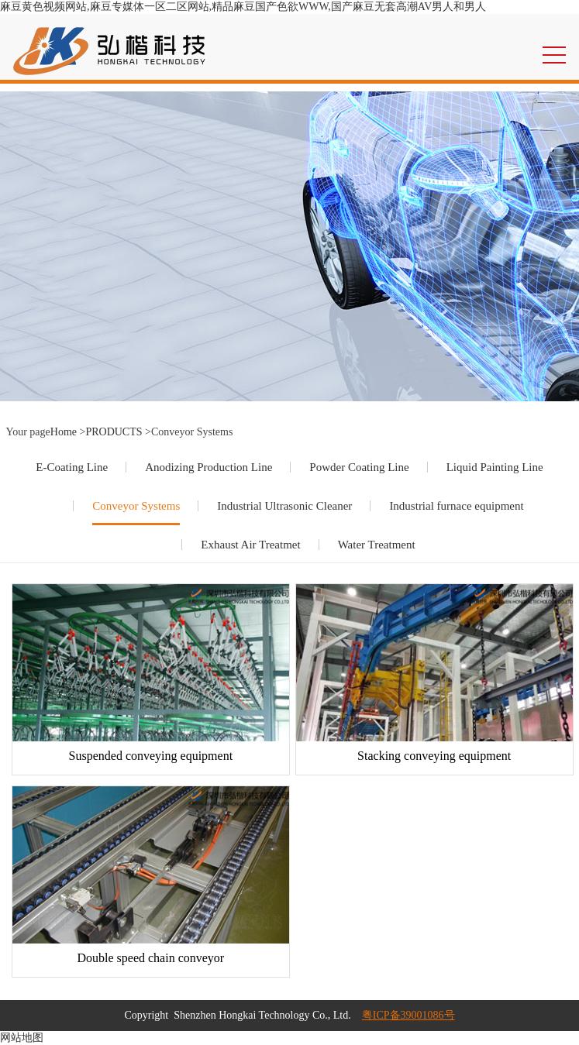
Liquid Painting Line (494, 467)
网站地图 (21, 1037)
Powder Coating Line (358, 467)
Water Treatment (376, 544)
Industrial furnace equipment (456, 506)
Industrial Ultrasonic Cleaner (284, 506)
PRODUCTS (113, 432)
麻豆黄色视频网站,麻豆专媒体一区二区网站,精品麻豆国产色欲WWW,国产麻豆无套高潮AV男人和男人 (243, 6)
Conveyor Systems (136, 506)
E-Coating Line (72, 467)
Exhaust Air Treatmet (250, 544)
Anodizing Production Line (208, 467)
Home (63, 432)
